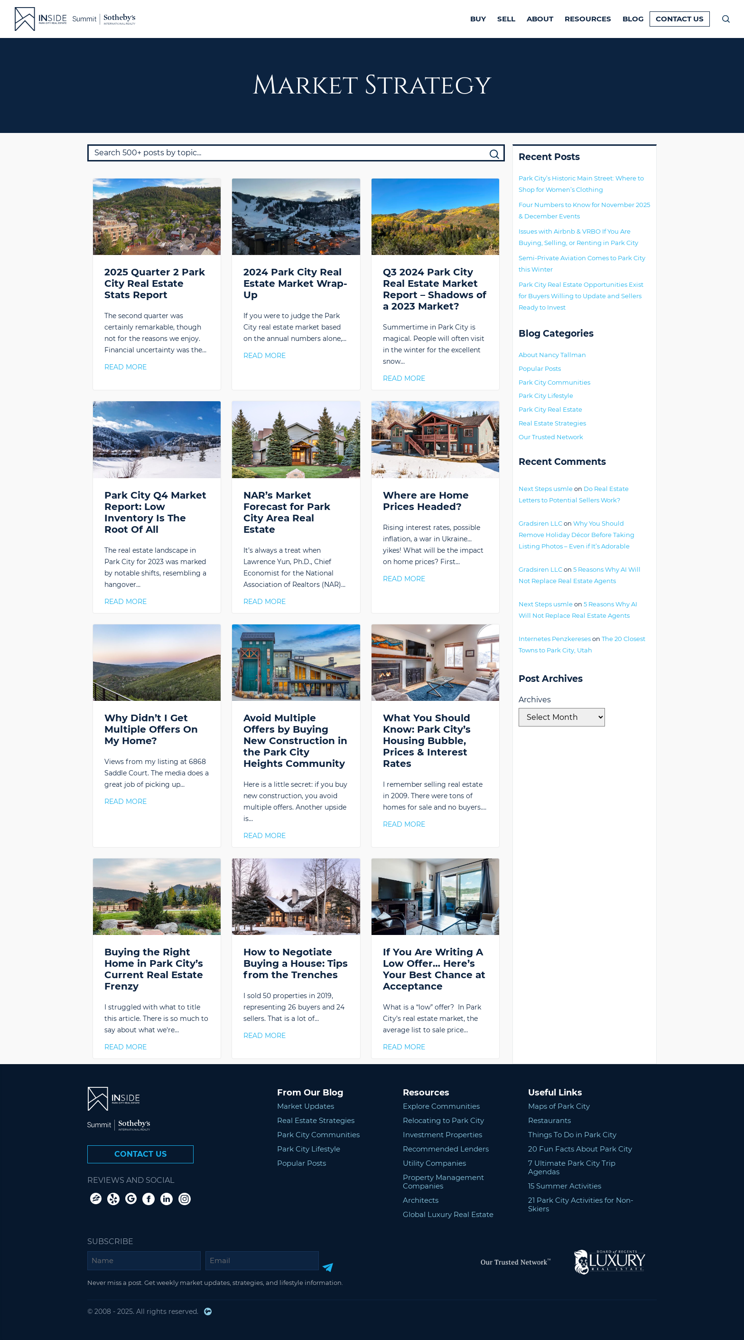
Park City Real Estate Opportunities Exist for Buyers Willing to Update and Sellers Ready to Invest (581, 296)
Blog (633, 18)
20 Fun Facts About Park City (580, 1148)
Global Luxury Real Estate (448, 1214)
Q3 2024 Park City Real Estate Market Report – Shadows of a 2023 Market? (434, 289)
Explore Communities (441, 1106)
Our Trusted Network (551, 437)
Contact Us (680, 18)
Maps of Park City (559, 1106)
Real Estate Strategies (552, 423)
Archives (535, 699)
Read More (125, 367)
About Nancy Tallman (552, 355)
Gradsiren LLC (540, 523)
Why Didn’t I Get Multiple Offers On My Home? (151, 729)
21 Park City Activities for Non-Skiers (580, 1204)
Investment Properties (442, 1134)
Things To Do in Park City (572, 1134)
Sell (506, 18)
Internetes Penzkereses (555, 638)
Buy (478, 18)
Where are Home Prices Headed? (426, 501)
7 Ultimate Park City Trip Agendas (571, 1167)
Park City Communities (554, 382)
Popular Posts (540, 368)
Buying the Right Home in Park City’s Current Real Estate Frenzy (153, 969)
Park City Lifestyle (546, 395)
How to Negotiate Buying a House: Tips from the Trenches (295, 963)
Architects (420, 1200)
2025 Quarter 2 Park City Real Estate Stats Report (154, 283)
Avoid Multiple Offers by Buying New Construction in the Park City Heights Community (295, 740)
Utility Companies (434, 1163)
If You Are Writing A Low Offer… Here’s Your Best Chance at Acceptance (434, 969)
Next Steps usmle (546, 488)
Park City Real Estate (550, 409)
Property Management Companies (443, 1181)
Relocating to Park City (443, 1120)
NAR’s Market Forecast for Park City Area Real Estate (286, 512)
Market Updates (305, 1106)
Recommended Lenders (446, 1148)
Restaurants (549, 1120)
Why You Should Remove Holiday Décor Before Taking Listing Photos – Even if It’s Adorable (576, 534)
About (540, 18)
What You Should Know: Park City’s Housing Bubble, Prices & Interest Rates (427, 740)
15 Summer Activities (564, 1185)
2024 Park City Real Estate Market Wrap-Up (295, 283)
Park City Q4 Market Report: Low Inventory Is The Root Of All (155, 512)
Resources (588, 18)
